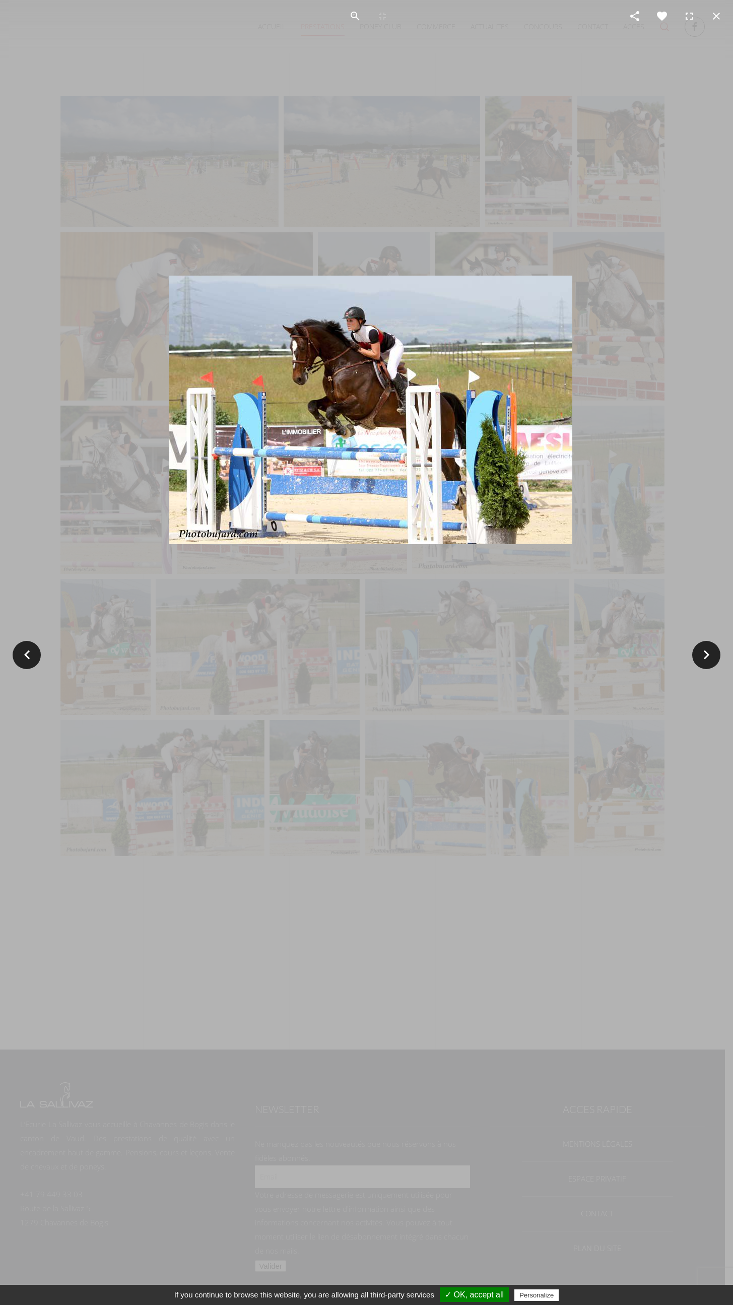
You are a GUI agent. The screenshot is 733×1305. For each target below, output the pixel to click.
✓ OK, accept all (474, 1294)
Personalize (536, 1295)
